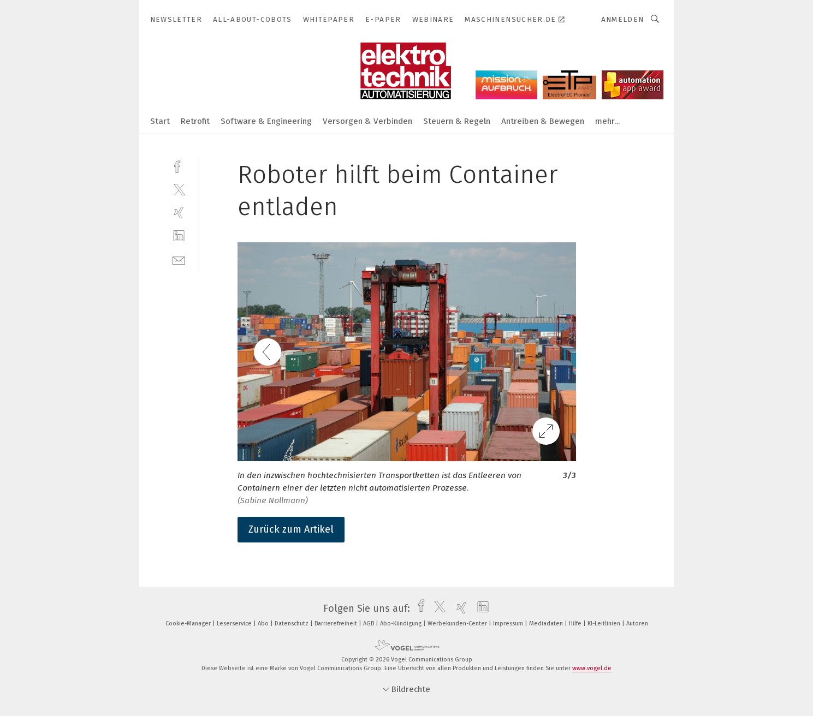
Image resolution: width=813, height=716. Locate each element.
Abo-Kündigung (401, 623)
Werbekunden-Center (458, 623)
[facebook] (179, 165)
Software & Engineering (266, 121)
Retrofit (195, 121)
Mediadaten (547, 623)
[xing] (179, 212)
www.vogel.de (592, 668)
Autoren (637, 623)
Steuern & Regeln (456, 121)
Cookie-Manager (188, 623)
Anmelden (622, 19)
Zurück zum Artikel (291, 529)
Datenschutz (292, 623)
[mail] (179, 259)
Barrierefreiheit (336, 623)
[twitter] (179, 189)
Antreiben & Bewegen (542, 121)
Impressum (509, 623)
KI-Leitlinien (605, 623)
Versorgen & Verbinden (367, 121)
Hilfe (576, 623)
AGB (369, 623)
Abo (264, 623)
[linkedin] (179, 236)
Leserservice (235, 623)
